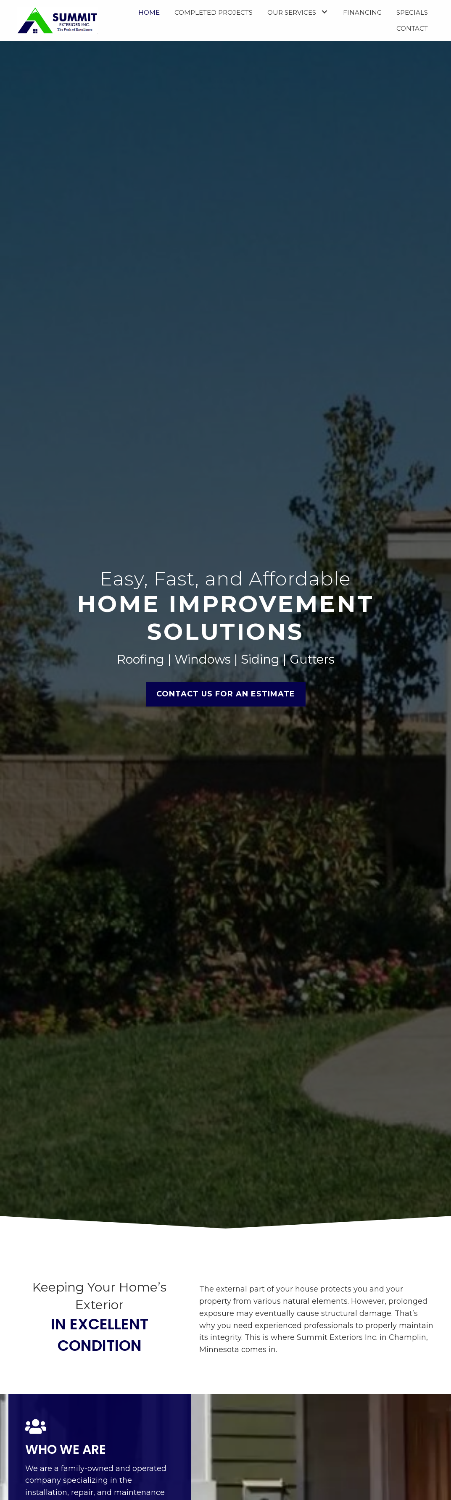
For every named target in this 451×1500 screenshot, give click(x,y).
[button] (324, 11)
